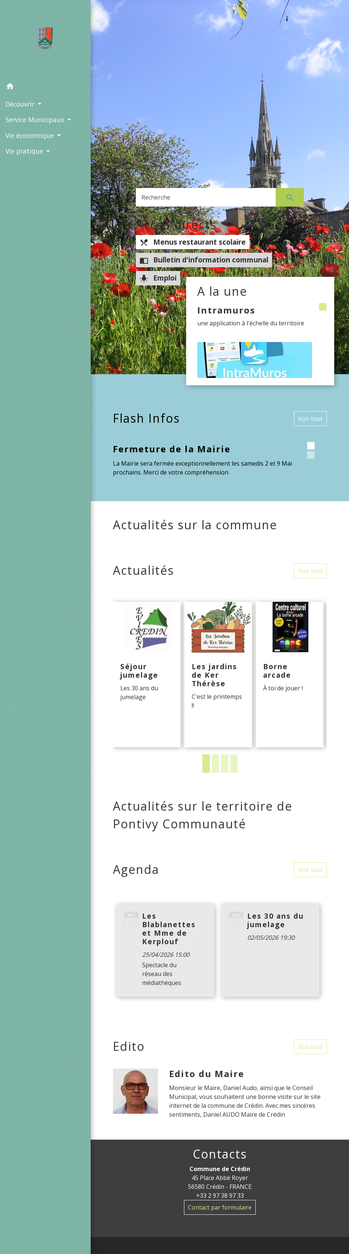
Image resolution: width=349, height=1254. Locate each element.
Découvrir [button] (21, 104)
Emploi (158, 278)
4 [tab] (234, 763)
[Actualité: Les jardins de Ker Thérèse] (218, 674)
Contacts (220, 1154)
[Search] (206, 197)
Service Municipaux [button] (36, 119)
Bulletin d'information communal (204, 260)
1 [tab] (206, 763)
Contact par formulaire (220, 1207)
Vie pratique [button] (25, 151)
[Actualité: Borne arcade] (289, 674)
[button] (45, 87)
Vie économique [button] (31, 135)
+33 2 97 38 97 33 (220, 1195)
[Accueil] (45, 39)
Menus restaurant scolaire (193, 242)
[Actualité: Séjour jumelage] (147, 674)
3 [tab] (224, 763)
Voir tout (310, 419)
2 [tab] (215, 763)
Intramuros (226, 310)
